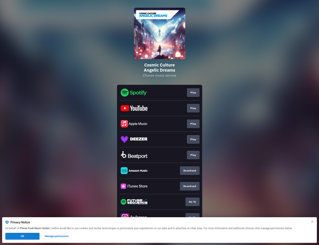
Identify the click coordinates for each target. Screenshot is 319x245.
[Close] (312, 221)
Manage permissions (57, 236)
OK (22, 236)
